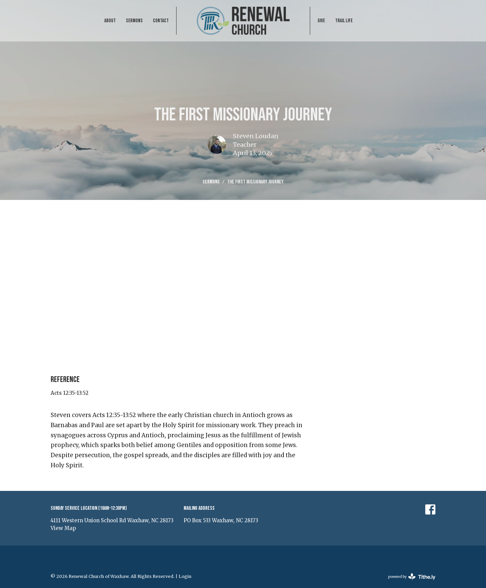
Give (321, 21)
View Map (63, 528)
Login (185, 576)
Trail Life (344, 21)
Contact (161, 21)
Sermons (134, 21)
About (110, 21)
